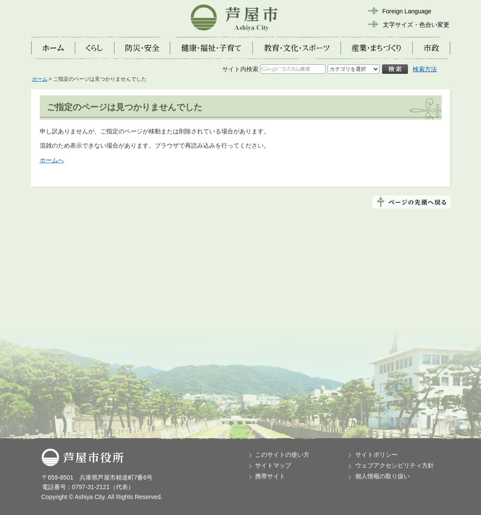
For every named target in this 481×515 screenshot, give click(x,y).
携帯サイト (270, 476)
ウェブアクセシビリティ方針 (394, 465)
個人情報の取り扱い (382, 476)
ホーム (40, 79)
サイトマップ (273, 465)
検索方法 (425, 69)
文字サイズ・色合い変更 (416, 24)
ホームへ (52, 160)
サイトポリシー (376, 454)
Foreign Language (407, 11)
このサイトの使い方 (282, 454)
